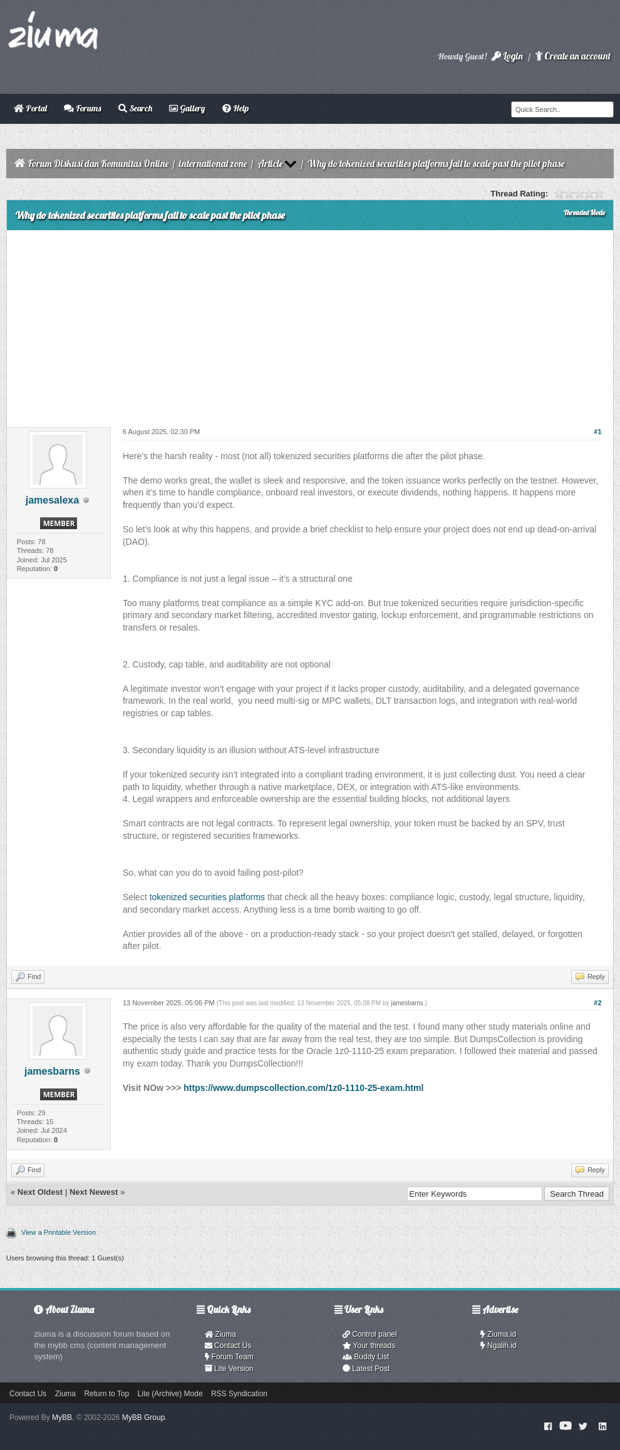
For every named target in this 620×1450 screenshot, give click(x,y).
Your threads (369, 1345)
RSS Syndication (239, 1393)
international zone (213, 164)
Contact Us (228, 1345)
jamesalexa (52, 500)
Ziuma (220, 1334)
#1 (597, 431)
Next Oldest (40, 1192)
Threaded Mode (584, 212)
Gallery (187, 108)
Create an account (573, 56)
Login (507, 56)
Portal (30, 108)
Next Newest (94, 1192)
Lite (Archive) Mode (170, 1393)
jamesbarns (52, 1071)
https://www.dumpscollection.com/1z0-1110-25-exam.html (303, 1088)
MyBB (62, 1417)
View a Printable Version (58, 1232)
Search (135, 108)
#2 (597, 1002)
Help (235, 108)
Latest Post (366, 1368)
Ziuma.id (498, 1334)
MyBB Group (143, 1417)
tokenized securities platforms (207, 897)
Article (269, 164)
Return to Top (106, 1393)
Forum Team (229, 1356)
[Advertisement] (310, 324)
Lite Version (229, 1368)
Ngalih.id (498, 1345)
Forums (82, 108)
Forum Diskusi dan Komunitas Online (98, 164)
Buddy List (366, 1356)
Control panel (370, 1334)
